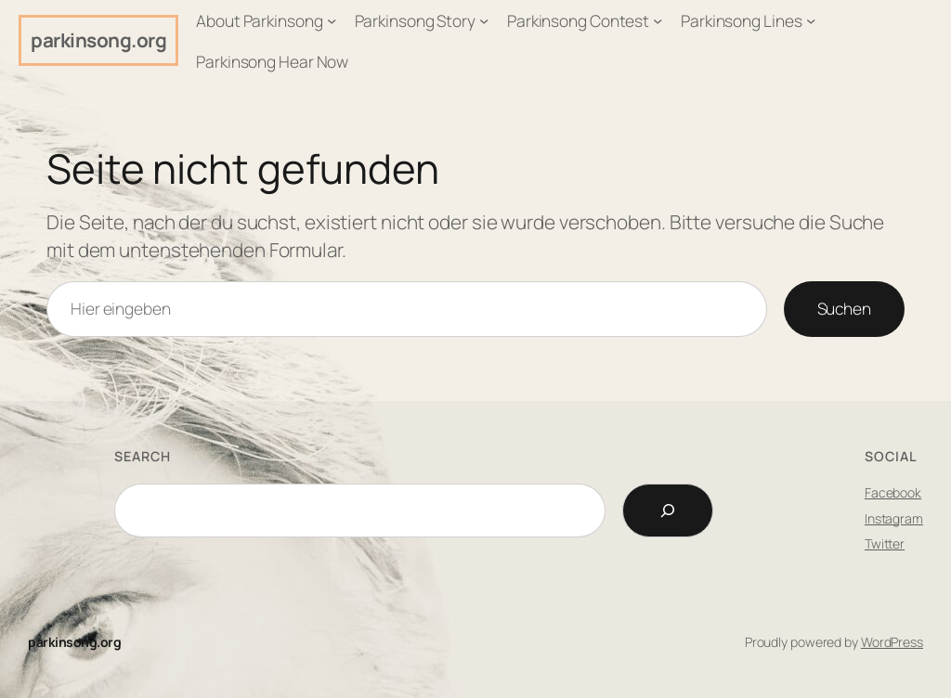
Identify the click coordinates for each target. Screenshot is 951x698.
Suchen (844, 308)
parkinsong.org (98, 40)
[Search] (667, 510)
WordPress (892, 642)
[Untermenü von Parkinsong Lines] (810, 20)
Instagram (894, 518)
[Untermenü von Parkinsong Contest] (657, 20)
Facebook (893, 492)
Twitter (885, 543)
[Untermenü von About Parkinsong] (331, 20)
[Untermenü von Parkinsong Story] (484, 20)
